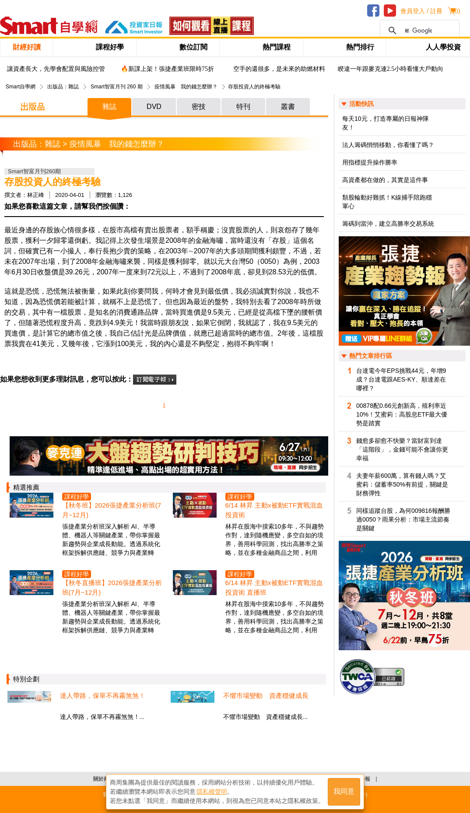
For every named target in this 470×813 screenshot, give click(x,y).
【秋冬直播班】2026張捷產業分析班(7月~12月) (112, 587)
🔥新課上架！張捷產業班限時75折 (167, 69)
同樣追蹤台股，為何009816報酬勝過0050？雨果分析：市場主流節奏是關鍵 (403, 519)
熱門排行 (360, 47)
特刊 (243, 106)
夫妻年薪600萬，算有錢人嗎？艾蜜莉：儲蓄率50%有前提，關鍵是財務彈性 (402, 484)
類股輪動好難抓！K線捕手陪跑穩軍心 (387, 202)
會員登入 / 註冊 (421, 10)
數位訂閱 (193, 47)
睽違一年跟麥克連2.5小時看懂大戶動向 (391, 69)
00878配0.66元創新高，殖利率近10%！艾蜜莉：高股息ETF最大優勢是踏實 (401, 414)
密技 (199, 106)
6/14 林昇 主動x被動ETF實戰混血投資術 (274, 510)
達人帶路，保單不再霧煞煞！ (102, 695)
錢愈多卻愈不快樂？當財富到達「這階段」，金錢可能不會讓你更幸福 (402, 449)
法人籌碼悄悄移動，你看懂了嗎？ (388, 144)
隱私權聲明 (211, 791)
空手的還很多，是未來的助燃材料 (279, 69)
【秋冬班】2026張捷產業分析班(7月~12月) (111, 510)
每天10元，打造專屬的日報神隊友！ (385, 123)
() (456, 10)
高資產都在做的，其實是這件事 (385, 179)
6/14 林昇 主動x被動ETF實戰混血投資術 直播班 (274, 587)
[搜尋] (418, 30)
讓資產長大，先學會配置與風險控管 (56, 69)
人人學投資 (443, 47)
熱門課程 (277, 47)
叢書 (288, 106)
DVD (154, 106)
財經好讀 (27, 47)
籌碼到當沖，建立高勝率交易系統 (388, 223)
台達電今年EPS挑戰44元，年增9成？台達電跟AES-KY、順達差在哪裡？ (401, 379)
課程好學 (110, 47)
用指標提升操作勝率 (369, 162)
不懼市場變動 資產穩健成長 (266, 695)
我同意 (343, 791)
